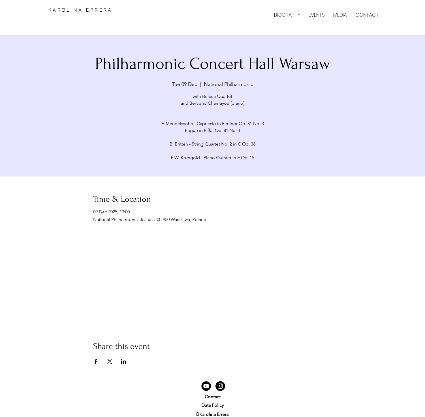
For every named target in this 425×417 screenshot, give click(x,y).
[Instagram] (220, 386)
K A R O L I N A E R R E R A (78, 10)
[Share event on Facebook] (96, 361)
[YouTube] (206, 386)
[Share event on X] (109, 361)
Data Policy (212, 405)
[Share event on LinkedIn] (123, 361)
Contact (213, 396)
